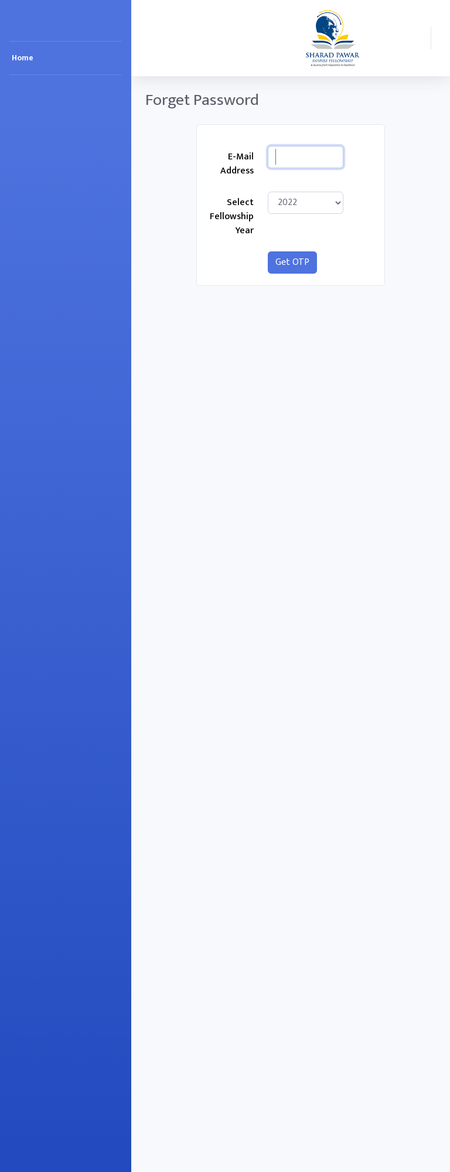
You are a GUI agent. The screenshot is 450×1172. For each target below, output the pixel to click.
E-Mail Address (237, 164)
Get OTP (292, 262)
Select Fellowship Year (232, 217)
